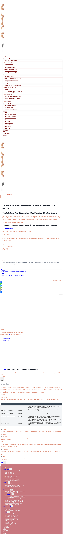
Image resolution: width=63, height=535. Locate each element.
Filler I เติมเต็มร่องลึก (8, 121)
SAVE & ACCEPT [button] (3, 460)
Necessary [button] (2, 394)
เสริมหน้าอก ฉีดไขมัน (35, 264)
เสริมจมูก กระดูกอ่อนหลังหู (15, 264)
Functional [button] (2, 428)
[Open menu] (1, 196)
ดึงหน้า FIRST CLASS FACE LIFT (10, 87)
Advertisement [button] (3, 448)
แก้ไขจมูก (5, 265)
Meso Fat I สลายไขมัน (9, 123)
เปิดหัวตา (4, 264)
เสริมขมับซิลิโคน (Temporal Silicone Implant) (12, 98)
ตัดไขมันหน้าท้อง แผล (45, 262)
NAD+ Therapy (7, 128)
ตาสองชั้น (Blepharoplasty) (9, 76)
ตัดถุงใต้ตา (7, 82)
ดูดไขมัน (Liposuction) (9, 107)
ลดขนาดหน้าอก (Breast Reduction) (11, 69)
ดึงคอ (13, 262)
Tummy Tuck (5, 262)
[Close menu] (0, 465)
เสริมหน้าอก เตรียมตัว (41, 264)
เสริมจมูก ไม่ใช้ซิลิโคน (22, 264)
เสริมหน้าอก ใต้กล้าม (53, 264)
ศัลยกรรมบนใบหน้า (6, 490)
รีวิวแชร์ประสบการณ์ (6, 133)
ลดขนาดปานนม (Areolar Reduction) (11, 71)
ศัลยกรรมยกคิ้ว (8, 495)
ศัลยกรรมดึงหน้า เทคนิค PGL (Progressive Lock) (13, 85)
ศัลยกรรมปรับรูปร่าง (7, 506)
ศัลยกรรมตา (5, 482)
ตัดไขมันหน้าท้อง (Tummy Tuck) (10, 105)
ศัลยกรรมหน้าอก (6, 469)
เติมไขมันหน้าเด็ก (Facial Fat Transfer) (11, 94)
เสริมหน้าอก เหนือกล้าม (47, 264)
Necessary (4, 396)
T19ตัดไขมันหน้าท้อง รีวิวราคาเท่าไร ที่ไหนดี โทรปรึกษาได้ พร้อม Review (31, 271)
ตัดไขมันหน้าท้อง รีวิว (39, 262)
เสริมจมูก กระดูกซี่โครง (9, 264)
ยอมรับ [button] (8, 376)
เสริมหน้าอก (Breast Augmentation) (11, 60)
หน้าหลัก (4, 57)
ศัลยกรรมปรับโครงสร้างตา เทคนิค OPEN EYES (13, 78)
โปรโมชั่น (4, 132)
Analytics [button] (2, 441)
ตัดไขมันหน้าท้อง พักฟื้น (33, 262)
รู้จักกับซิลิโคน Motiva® (9, 64)
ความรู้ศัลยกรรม (5, 130)
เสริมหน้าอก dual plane (28, 264)
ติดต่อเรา (4, 137)
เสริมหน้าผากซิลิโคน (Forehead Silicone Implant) (13, 96)
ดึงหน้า (15, 262)
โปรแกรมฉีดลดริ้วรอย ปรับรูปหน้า (11, 120)
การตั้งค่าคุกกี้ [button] (3, 376)
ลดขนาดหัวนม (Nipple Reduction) (11, 73)
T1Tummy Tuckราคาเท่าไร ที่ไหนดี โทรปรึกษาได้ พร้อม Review (31, 275)
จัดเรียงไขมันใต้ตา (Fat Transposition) (11, 80)
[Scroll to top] (1, 462)
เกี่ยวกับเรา (5, 135)
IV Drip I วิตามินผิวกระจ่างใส (9, 127)
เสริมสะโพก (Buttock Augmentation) (11, 109)
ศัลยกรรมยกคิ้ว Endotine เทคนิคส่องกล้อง (15, 91)
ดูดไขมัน (17, 262)
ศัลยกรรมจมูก (54, 262)
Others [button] (1, 455)
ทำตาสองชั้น (50, 262)
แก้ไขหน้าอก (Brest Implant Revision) (11, 66)
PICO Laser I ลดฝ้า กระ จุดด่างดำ (10, 114)
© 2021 (3, 369)
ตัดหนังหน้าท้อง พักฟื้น (22, 262)
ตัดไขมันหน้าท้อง (27, 262)
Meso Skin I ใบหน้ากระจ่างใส (10, 125)
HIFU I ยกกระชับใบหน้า (9, 113)
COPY (61, 294)
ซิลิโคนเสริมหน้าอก (9, 262)
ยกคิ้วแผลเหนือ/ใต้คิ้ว (11, 93)
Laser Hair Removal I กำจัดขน (10, 116)
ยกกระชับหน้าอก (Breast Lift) (10, 67)
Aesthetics (5, 512)
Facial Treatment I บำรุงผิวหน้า (10, 118)
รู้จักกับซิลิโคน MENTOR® (9, 62)
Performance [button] (3, 434)
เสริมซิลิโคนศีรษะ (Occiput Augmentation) (12, 101)
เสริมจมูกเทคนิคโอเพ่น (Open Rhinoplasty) (12, 100)
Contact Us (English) (9, 194)
